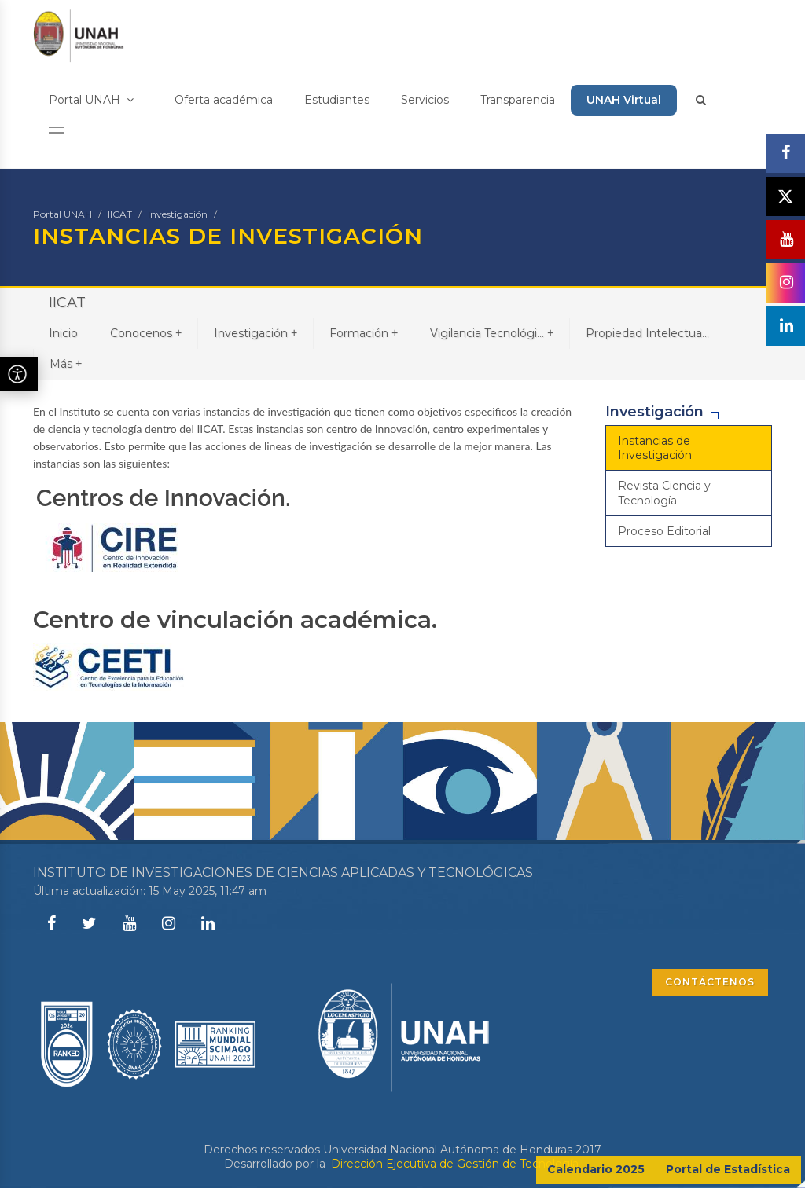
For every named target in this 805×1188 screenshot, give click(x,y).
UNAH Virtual (623, 100)
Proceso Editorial (664, 531)
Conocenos (146, 332)
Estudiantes (336, 100)
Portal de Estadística (728, 1169)
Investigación (178, 214)
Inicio (63, 333)
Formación (363, 332)
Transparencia (517, 100)
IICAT (120, 214)
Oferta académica (224, 100)
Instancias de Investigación (655, 448)
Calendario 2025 (596, 1169)
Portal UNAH (91, 100)
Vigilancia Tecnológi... (491, 332)
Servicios (425, 100)
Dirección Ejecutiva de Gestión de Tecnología (455, 1164)
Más (66, 363)
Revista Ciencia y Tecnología (664, 492)
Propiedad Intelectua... (647, 333)
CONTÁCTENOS (710, 982)
